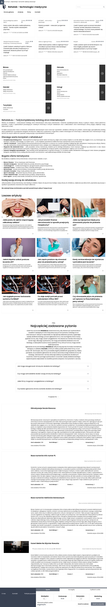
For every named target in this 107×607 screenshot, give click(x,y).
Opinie (58, 93)
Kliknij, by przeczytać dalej (9, 80)
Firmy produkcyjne (7, 70)
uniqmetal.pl (14, 2)
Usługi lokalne (60, 94)
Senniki (59, 89)
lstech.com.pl (6, 2)
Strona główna (9, 12)
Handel (6, 87)
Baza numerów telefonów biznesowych (47, 498)
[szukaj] (90, 7)
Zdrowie (60, 67)
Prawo (4, 78)
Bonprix (76, 41)
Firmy (29, 12)
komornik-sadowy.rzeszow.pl (27, 2)
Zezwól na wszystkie (98, 604)
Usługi (59, 87)
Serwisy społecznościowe (63, 96)
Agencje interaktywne (8, 71)
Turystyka (7, 105)
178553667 (58, 549)
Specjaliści (60, 73)
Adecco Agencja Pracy (45, 41)
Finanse (5, 73)
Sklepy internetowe (7, 89)
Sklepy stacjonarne (8, 91)
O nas (4, 594)
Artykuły (20, 12)
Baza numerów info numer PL (43, 455)
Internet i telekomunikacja (9, 75)
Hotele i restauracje (8, 107)
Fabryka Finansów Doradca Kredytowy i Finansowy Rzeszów (12, 42)
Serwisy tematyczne (62, 91)
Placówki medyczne (62, 75)
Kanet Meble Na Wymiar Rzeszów (45, 543)
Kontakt (37, 12)
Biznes (6, 67)
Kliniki (58, 71)
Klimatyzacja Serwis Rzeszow (43, 408)
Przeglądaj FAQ (53, 391)
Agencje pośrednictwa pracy (10, 76)
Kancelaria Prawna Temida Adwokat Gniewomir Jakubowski (84, 21)
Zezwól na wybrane (83, 604)
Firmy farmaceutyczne (62, 70)
